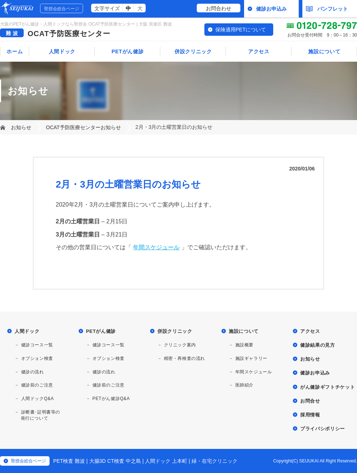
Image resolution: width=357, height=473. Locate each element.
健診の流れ (32, 371)
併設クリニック (193, 51)
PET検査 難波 (69, 461)
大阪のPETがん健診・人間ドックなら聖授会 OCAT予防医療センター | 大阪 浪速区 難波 (86, 24)
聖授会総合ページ (61, 8)
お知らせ (21, 127)
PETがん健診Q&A (111, 398)
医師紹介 (244, 385)
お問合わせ (218, 8)
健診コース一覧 (37, 344)
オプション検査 (37, 358)
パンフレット (327, 8)
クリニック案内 (180, 344)
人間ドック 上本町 (166, 461)
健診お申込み (271, 9)
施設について (324, 51)
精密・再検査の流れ (184, 358)
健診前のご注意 (37, 385)
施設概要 (244, 344)
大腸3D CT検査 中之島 (115, 461)
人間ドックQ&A (37, 398)
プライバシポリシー (322, 428)
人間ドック (62, 51)
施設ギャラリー (251, 358)
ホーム (15, 51)
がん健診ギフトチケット (327, 387)
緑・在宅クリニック (215, 461)
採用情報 (310, 415)
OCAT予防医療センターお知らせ (83, 127)
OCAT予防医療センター (69, 33)
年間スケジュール (156, 247)
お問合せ (310, 401)
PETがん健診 (127, 51)
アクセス (259, 51)
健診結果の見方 (317, 345)
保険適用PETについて (240, 29)
